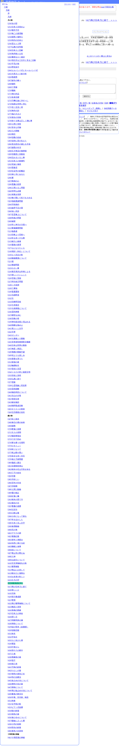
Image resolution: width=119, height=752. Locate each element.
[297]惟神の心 (13, 188)
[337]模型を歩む (14, 322)
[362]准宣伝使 (13, 406)
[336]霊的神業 (13, 319)
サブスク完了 (92, 113)
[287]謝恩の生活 (14, 154)
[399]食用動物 (13, 533)
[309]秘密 (11, 228)
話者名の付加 (97, 105)
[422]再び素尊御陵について (19, 610)
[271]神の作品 (13, 101)
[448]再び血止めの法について (20, 697)
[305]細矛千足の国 (15, 215)
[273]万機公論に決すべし (18, 107)
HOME (42, 105)
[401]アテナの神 (14, 540)
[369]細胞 (11, 433)
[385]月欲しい (13, 486)
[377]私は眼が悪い (15, 459)
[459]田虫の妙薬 (14, 734)
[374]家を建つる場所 (16, 449)
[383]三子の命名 (14, 479)
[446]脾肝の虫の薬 (15, 691)
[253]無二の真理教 (15, 35)
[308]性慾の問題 (14, 225)
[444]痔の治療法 (14, 684)
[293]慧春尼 (12, 174)
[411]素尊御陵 (13, 573)
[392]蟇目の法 (13, 510)
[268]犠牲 (11, 91)
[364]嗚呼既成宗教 (15, 412)
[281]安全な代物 (14, 134)
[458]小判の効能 (14, 731)
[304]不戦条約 (13, 211)
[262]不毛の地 (13, 68)
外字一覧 (87, 105)
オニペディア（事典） (92, 110)
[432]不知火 (12, 644)
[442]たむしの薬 (14, 677)
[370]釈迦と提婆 (14, 436)
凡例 (9, 19)
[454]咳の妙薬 (13, 717)
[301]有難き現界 (14, 201)
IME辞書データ (110, 110)
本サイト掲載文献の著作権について (53, 129)
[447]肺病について (15, 694)
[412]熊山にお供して (16, 577)
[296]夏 (11, 184)
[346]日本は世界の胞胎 (17, 352)
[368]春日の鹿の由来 (16, 429)
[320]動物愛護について (17, 265)
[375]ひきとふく (14, 453)
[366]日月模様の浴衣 (16, 419)
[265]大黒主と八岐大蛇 (17, 81)
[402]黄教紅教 (13, 543)
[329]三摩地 (12, 295)
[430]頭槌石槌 (13, 637)
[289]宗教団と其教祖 (16, 161)
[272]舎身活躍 (13, 104)
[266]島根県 (12, 84)
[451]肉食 (11, 707)
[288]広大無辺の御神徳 (17, 158)
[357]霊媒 (11, 389)
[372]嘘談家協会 (14, 443)
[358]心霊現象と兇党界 (17, 392)
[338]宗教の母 (13, 325)
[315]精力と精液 (14, 248)
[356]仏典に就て (14, 386)
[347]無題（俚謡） (15, 355)
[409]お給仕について (16, 567)
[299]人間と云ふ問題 (16, 194)
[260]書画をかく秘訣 (16, 59)
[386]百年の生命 (14, 490)
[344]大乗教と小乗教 (16, 345)
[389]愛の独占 (13, 500)
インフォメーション (100, 31)
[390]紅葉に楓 (13, 503)
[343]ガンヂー (13, 342)
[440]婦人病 (12, 671)
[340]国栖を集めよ (15, 332)
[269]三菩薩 (12, 94)
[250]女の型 (12, 25)
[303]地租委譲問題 (15, 208)
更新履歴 (82, 107)
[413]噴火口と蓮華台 (16, 580)
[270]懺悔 (11, 97)
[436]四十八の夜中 (15, 657)
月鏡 (8, 12)
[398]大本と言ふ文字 (16, 530)
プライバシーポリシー (82, 134)
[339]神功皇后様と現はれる (19, 329)
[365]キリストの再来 (16, 416)
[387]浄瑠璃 (12, 493)
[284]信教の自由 (14, 144)
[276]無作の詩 (13, 117)
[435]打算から (13, 654)
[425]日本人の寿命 (15, 620)
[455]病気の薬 (13, 721)
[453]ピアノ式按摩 (15, 714)
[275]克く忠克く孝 (15, 114)
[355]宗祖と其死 (14, 382)
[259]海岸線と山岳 (15, 55)
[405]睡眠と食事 (14, 553)
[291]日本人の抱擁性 (16, 168)
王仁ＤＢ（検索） (74, 110)
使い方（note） (52, 105)
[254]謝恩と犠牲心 (15, 39)
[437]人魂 (11, 660)
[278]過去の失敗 (14, 124)
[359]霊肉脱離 (13, 396)
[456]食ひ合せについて (17, 724)
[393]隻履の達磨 (14, 513)
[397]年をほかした (15, 526)
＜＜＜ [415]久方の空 (50, 20)
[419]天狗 (11, 600)
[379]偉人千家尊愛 (15, 466)
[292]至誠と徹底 (14, 171)
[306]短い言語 (13, 218)
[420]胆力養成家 (14, 603)
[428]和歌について (15, 630)
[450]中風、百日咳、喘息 (18, 704)
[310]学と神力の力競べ (17, 231)
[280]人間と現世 (14, 131)
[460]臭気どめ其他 (15, 738)
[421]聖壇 (11, 607)
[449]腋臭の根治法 (15, 701)
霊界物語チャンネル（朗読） (72, 113)
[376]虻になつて (14, 456)
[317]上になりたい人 (16, 255)
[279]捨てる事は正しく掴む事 (20, 127)
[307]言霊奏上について (17, 221)
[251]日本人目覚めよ (16, 29)
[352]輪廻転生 (13, 372)
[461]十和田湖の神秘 (16, 744)
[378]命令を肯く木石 (16, 463)
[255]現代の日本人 (15, 42)
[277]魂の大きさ (14, 121)
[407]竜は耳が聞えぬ (16, 560)
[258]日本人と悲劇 (15, 52)
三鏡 (6, 9)
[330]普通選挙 (13, 298)
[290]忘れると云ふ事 (16, 164)
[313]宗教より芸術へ (16, 241)
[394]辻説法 (12, 516)
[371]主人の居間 (14, 439)
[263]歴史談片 (13, 71)
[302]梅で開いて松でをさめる (20, 205)
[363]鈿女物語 (13, 409)
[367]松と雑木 (13, 426)
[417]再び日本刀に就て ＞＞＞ (101, 20)
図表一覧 (78, 105)
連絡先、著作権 (66, 105)
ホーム (5, 6)
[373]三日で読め (14, 446)
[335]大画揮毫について (17, 315)
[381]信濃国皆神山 (15, 473)
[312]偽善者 (12, 238)
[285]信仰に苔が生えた (17, 148)
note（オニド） (59, 110)
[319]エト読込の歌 (15, 262)
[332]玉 (11, 305)
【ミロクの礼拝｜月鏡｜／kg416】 (78, 89)
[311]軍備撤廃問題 (15, 235)
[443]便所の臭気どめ (16, 681)
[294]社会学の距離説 (16, 178)
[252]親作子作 (13, 32)
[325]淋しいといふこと (17, 282)
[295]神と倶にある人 (16, 181)
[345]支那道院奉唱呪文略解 (19, 349)
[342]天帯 (11, 339)
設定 (32, 6)
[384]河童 (11, 483)
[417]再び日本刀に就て (17, 593)
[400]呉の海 (12, 536)
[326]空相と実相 (14, 285)
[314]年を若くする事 (16, 245)
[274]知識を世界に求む (17, 111)
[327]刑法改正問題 (15, 288)
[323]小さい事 (13, 275)
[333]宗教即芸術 (14, 308)
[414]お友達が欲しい (16, 583)
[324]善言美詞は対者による (19, 278)
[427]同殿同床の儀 (15, 627)
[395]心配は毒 (13, 520)
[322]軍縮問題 (13, 272)
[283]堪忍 (11, 141)
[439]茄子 (11, 667)
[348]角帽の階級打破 (16, 359)
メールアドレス (81, 82)
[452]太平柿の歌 (14, 711)
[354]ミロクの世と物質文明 (19, 379)
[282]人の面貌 (13, 137)
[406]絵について (14, 557)
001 (42, 38)
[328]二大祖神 (13, 292)
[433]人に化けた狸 (15, 647)
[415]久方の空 (13, 587)
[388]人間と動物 (14, 496)
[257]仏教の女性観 (15, 49)
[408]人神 (11, 563)
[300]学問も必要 (14, 198)
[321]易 (11, 268)
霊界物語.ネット (15, 2)
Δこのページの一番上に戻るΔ (99, 56)
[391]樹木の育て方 (15, 506)
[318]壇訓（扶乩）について (19, 258)
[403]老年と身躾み (15, 546)
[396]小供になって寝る (17, 523)
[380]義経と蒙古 (14, 469)
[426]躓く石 (12, 624)
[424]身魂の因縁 (14, 617)
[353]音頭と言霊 (14, 375)
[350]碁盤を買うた (15, 365)
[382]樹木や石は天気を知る (19, 476)
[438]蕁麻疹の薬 (14, 664)
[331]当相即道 (13, 302)
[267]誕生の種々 (14, 87)
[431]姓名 (11, 640)
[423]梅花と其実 (14, 614)
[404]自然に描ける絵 (16, 550)
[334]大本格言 (13, 312)
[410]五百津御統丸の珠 (17, 570)
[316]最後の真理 (14, 251)
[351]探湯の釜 (13, 369)
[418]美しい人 (13, 597)
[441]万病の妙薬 (14, 674)
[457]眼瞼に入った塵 (16, 727)
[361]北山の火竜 (14, 402)
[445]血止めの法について (18, 687)
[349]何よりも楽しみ (16, 362)
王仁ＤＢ (25, 6)
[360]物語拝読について (17, 399)
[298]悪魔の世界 (14, 191)
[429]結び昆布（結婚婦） (18, 634)
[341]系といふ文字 (15, 335)
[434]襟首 (11, 650)
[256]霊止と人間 (14, 45)
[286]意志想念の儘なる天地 (19, 151)
